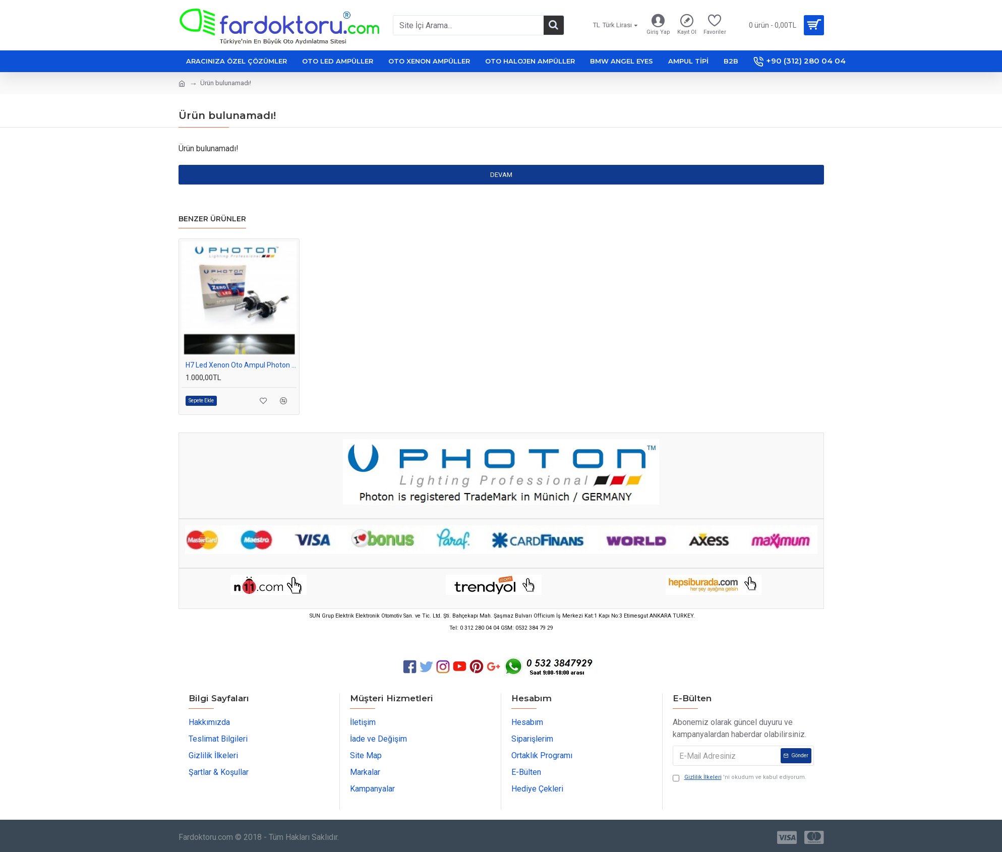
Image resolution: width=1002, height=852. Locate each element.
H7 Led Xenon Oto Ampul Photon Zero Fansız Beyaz (241, 365)
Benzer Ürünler (212, 219)
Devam (501, 174)
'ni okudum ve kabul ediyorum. (739, 777)
